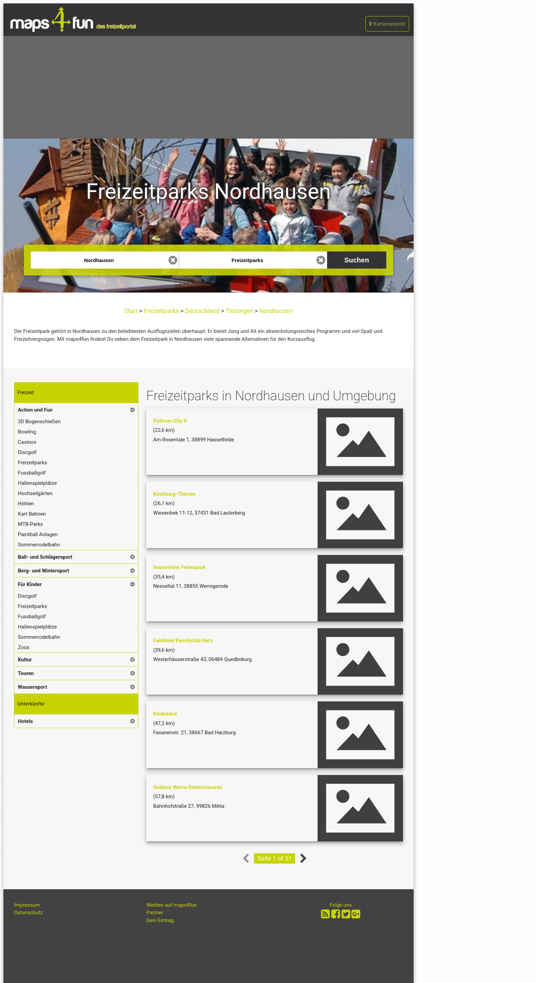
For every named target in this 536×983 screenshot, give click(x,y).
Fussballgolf (32, 473)
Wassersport (32, 687)
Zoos (23, 647)
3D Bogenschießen (39, 421)
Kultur (25, 660)
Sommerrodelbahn (39, 545)
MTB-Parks (30, 524)
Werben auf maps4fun (171, 905)
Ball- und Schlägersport (45, 557)
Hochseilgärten (35, 493)
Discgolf (27, 452)
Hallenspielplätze (37, 483)
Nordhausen (275, 310)
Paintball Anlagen (38, 534)
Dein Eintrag (160, 920)
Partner (154, 912)
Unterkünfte (30, 704)
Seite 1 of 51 (274, 858)
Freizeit (25, 392)
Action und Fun (35, 410)
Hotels (25, 721)
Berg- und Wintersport (43, 571)
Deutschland (202, 310)
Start (131, 310)
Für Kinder (30, 584)
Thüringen (239, 310)
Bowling (27, 432)
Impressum (27, 905)
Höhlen (26, 504)
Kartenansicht (387, 24)
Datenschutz (28, 912)
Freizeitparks (161, 310)
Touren (26, 673)
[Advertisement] (208, 87)
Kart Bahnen (32, 514)
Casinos (27, 442)
